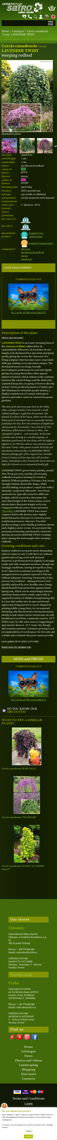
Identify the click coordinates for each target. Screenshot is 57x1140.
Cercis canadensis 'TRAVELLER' (19, 817)
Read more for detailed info (16, 647)
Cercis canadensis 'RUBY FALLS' (19, 768)
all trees (25, 249)
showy (24, 255)
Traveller (7, 511)
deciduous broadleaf (32, 252)
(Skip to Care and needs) (12, 338)
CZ (45, 16)
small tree (26, 259)
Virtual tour (21, 974)
